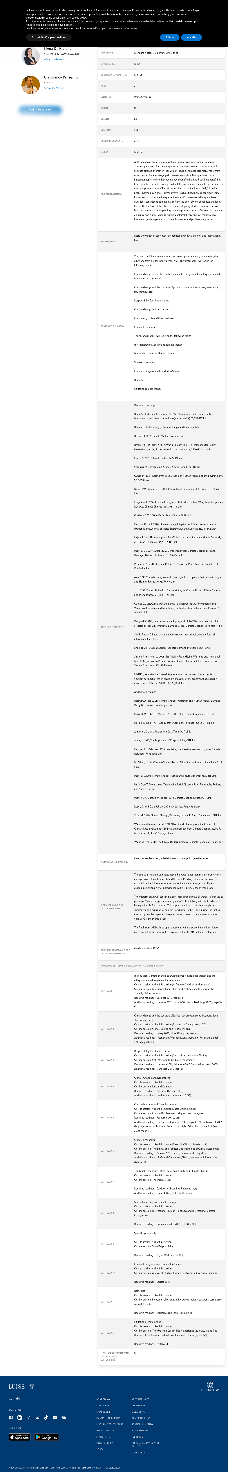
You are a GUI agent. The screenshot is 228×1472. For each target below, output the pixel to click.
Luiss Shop (102, 1406)
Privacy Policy (105, 1443)
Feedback (137, 1437)
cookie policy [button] (79, 17)
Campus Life (103, 1412)
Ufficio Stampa (105, 1431)
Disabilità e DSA (141, 1418)
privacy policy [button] (153, 10)
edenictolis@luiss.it (54, 59)
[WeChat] (65, 1419)
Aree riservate (140, 1400)
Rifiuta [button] (170, 37)
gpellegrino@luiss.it (54, 88)
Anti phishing (140, 1431)
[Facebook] (13, 1419)
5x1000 (100, 1450)
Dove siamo (103, 1400)
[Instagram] (30, 1419)
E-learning (138, 1412)
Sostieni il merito (142, 1425)
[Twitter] (39, 1419)
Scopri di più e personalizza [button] (49, 37)
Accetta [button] (191, 37)
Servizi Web (138, 1406)
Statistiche (103, 1437)
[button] (40, 109)
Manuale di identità (108, 1418)
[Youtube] (57, 1419)
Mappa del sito (140, 1453)
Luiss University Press (109, 1425)
